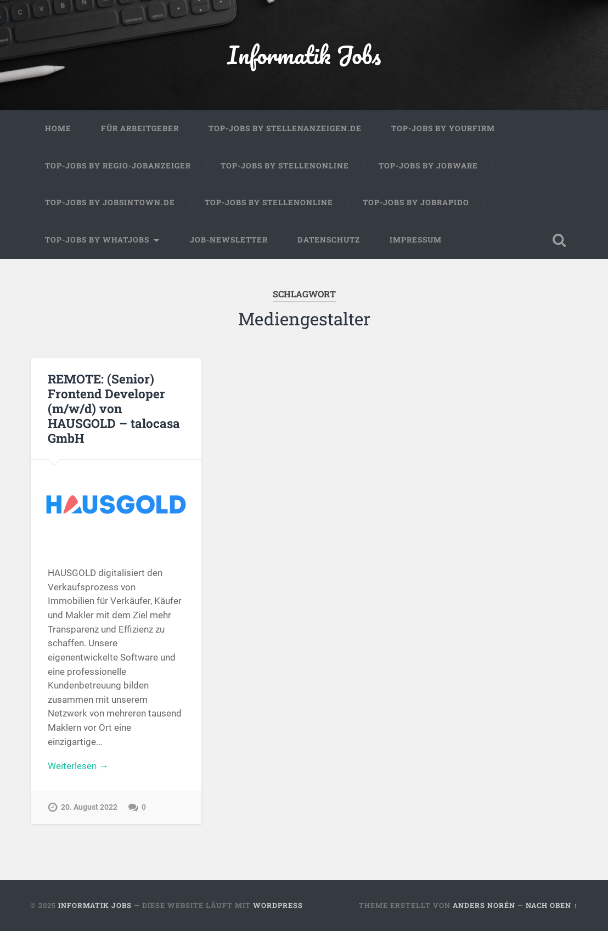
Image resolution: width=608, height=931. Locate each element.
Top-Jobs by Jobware (428, 166)
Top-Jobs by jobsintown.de (110, 202)
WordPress (278, 905)
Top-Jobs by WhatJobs (97, 240)
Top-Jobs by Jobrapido (416, 202)
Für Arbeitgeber (140, 128)
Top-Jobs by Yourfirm (443, 128)
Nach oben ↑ (551, 905)
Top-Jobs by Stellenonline (285, 166)
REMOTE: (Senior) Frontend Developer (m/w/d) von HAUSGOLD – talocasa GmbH (114, 408)
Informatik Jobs (304, 54)
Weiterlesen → (78, 765)
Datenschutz (328, 240)
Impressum (416, 240)
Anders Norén (484, 905)
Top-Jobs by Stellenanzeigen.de (285, 128)
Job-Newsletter (229, 240)
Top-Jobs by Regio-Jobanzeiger (118, 166)
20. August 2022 (89, 807)
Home (58, 128)
